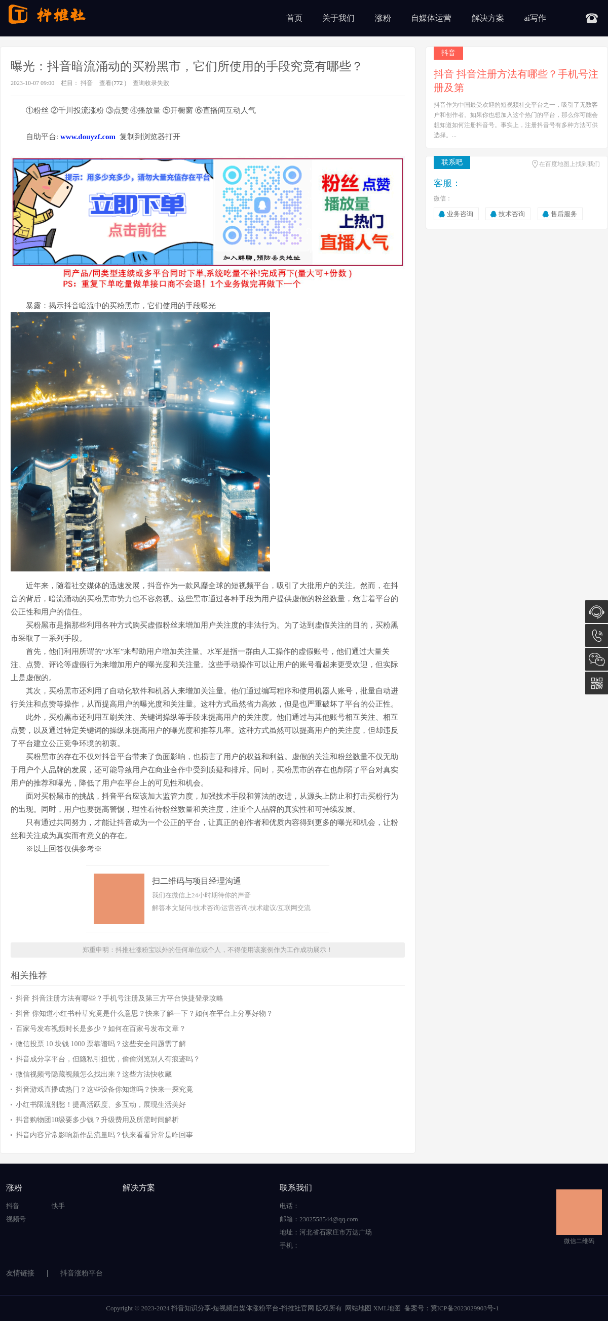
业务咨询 (460, 214)
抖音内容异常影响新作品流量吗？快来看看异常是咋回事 (104, 1135)
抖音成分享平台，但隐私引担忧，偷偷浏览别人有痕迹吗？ (108, 1059)
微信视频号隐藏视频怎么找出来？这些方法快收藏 (94, 1074)
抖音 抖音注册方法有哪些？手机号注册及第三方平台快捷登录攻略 (119, 998)
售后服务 (564, 214)
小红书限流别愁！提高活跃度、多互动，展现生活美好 (101, 1104)
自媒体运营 (431, 18)
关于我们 (338, 18)
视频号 (16, 1219)
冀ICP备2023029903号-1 (465, 1308)
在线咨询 (596, 611)
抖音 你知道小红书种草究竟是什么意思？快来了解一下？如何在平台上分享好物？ (144, 1013)
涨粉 (383, 18)
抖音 (87, 83)
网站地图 (358, 1308)
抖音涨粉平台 (81, 1273)
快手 (58, 1206)
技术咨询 (512, 214)
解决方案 (488, 18)
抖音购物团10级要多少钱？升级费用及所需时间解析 (97, 1120)
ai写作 (535, 18)
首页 (294, 18)
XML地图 (387, 1308)
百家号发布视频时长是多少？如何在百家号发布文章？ (101, 1029)
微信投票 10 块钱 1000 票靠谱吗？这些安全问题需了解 (101, 1044)
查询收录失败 (151, 83)
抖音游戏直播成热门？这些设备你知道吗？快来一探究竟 (104, 1089)
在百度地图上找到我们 (569, 164)
